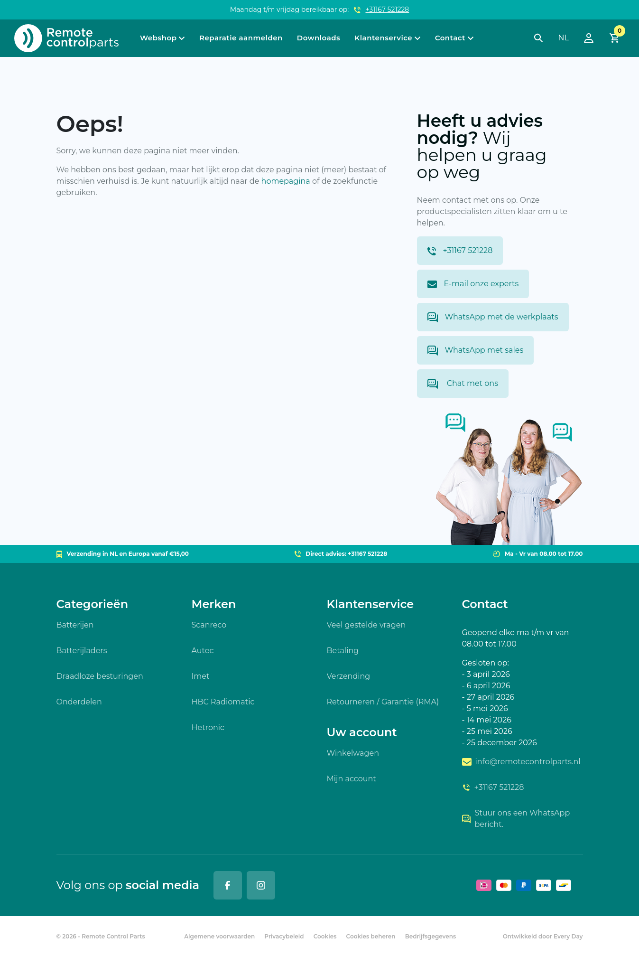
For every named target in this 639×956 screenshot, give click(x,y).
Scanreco (209, 624)
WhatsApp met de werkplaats (492, 317)
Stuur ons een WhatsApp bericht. (516, 818)
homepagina (285, 181)
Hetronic (208, 727)
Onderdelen (79, 701)
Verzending (348, 676)
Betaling (343, 650)
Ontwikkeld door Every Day (543, 936)
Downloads (318, 37)
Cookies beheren (371, 936)
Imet (201, 676)
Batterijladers (81, 650)
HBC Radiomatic (223, 701)
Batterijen (75, 624)
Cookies (325, 936)
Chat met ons (462, 384)
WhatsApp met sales (475, 351)
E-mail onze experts (473, 283)
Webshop (158, 37)
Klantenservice (383, 37)
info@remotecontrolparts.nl (521, 761)
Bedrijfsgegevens (430, 936)
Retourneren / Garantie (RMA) (383, 701)
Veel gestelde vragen (366, 624)
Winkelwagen (353, 753)
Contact (450, 37)
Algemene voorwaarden (219, 936)
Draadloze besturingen (99, 676)
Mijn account (351, 778)
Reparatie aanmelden (241, 37)
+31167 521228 (387, 9)
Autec (203, 650)
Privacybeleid (284, 936)
